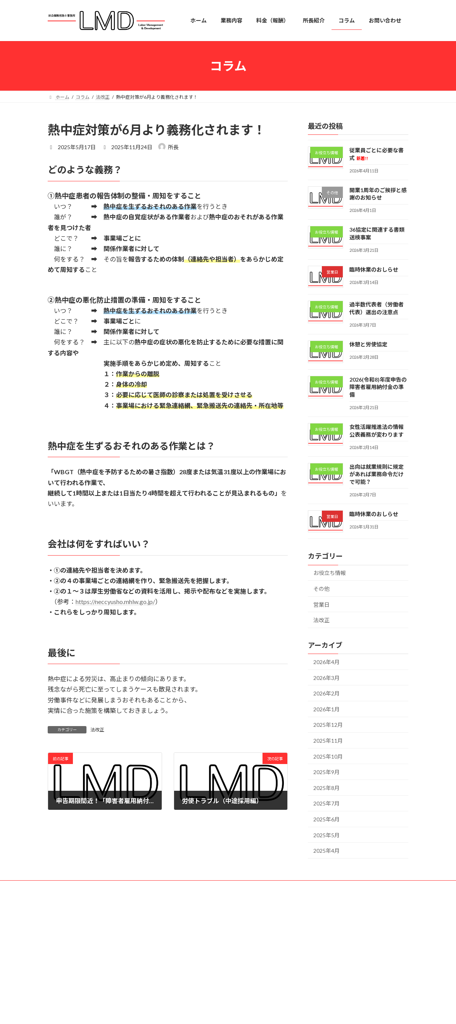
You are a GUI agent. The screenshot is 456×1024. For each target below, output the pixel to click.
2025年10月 (328, 756)
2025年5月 (326, 835)
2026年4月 (326, 662)
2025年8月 (326, 788)
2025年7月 (326, 803)
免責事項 (126, 887)
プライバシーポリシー (78, 887)
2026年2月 (326, 693)
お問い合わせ (190, 1000)
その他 (321, 588)
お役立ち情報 (329, 573)
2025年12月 (328, 724)
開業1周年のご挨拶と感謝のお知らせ (341, 966)
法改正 (97, 730)
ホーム (183, 933)
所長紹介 (185, 973)
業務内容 (185, 946)
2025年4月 (326, 850)
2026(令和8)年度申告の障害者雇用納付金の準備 (378, 387)
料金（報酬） (190, 959)
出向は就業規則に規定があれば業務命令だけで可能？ (376, 474)
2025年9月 (326, 772)
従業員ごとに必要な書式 (328, 940)
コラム (183, 987)
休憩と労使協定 (368, 344)
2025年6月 (326, 819)
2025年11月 (328, 740)
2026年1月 (326, 709)
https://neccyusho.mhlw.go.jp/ (115, 601)
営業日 (321, 604)
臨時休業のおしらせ (373, 269)
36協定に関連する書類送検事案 (336, 991)
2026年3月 (326, 678)
